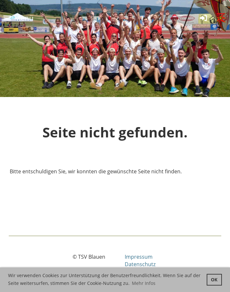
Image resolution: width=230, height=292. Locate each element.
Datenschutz (140, 264)
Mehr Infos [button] (143, 283)
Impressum (139, 256)
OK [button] (214, 279)
